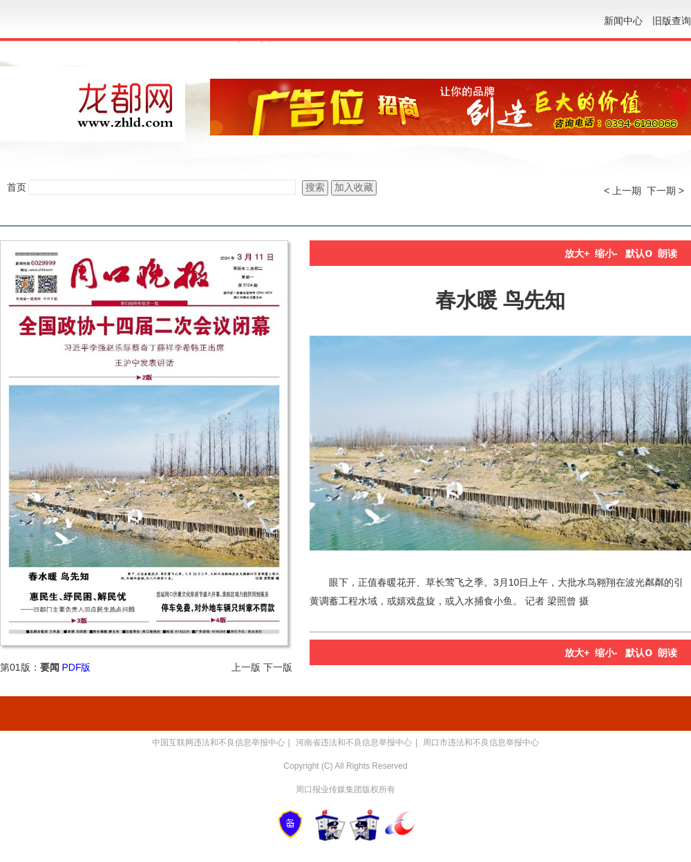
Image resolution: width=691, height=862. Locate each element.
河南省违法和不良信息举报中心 (354, 742)
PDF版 (76, 667)
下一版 (277, 667)
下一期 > (665, 190)
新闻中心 (623, 20)
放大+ (577, 253)
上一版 (246, 667)
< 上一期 (622, 190)
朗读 (667, 253)
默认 (638, 253)
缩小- (606, 253)
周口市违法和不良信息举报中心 (481, 742)
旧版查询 (671, 20)
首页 (16, 187)
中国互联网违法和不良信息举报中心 (218, 742)
